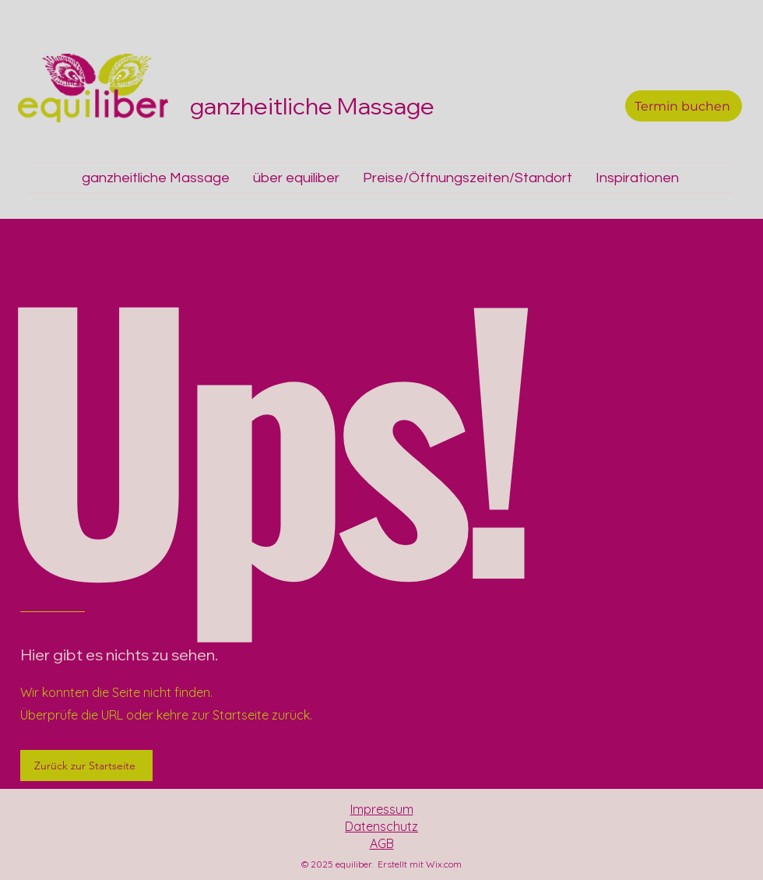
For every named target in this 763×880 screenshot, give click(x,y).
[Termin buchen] (683, 105)
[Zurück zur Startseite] (86, 765)
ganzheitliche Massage (314, 106)
